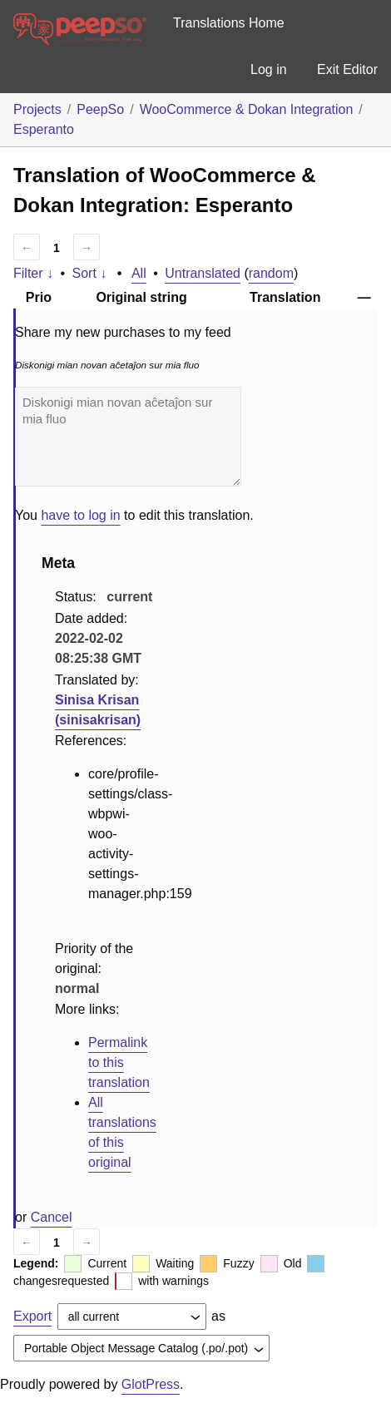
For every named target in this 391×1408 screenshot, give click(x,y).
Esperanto (43, 129)
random (271, 273)
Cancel (51, 1217)
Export (32, 1316)
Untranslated (202, 273)
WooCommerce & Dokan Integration (247, 109)
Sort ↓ (89, 273)
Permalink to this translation (119, 1062)
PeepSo (100, 109)
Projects (37, 109)
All (138, 273)
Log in (268, 69)
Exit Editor (347, 69)
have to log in (80, 515)
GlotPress (150, 1384)
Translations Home (229, 23)
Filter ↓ (33, 273)
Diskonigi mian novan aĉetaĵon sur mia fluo (128, 437)
